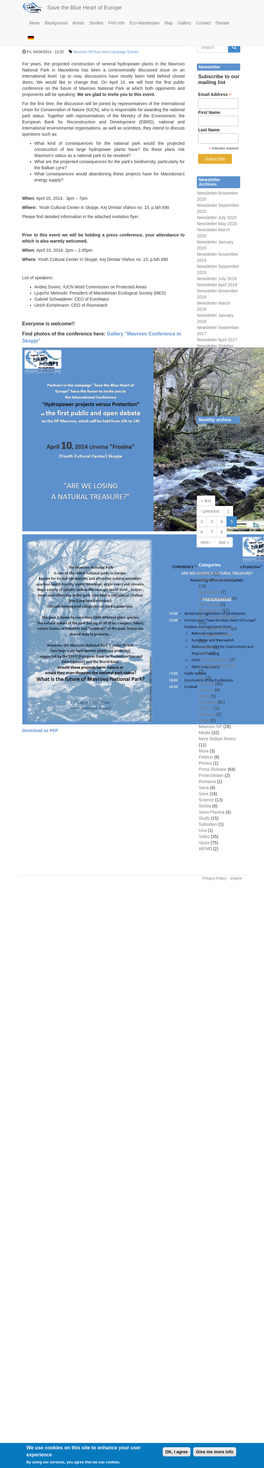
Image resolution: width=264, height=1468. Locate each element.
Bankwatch (209, 592)
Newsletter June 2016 (217, 358)
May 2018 (208, 458)
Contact (203, 22)
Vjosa (204, 842)
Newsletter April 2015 (217, 382)
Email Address (214, 94)
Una (203, 830)
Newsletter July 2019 (217, 278)
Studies (96, 22)
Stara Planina (211, 812)
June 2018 (209, 465)
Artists (78, 22)
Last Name (209, 129)
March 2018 (210, 446)
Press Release (212, 769)
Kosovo (206, 708)
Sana (204, 787)
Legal (204, 720)
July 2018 (208, 471)
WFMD (205, 848)
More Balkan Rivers (217, 738)
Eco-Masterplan (145, 22)
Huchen (206, 689)
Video (204, 836)
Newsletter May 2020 (217, 223)
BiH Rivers (209, 604)
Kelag (204, 696)
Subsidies (208, 824)
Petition (206, 757)
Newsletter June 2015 (217, 376)
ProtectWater (211, 775)
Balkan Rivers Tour (216, 579)
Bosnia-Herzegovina (218, 616)
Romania (207, 781)
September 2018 (214, 483)
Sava (203, 793)
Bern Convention (214, 598)
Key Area (101, 52)
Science (206, 799)
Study (204, 818)
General (206, 683)
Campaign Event (214, 628)
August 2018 (211, 477)
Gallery (184, 22)
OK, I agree (176, 1455)
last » (224, 542)
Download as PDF (40, 730)
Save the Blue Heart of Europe (84, 8)
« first (206, 500)
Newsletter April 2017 (217, 339)
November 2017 (214, 428)
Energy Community (217, 665)
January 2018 (212, 440)
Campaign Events (124, 52)
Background (56, 22)
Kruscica (207, 714)
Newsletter (207, 327)
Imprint (236, 878)
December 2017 (214, 434)
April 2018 (208, 452)
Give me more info (214, 1455)
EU (201, 677)
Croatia (205, 647)
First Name (209, 112)
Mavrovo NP (84, 52)
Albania (206, 573)
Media (204, 732)
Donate (222, 22)
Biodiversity (210, 610)
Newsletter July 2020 (217, 217)
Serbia (205, 806)
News (34, 22)
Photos (205, 763)
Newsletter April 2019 (217, 284)
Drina (204, 653)
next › (206, 542)
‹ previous (210, 511)
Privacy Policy (214, 878)
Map (169, 22)
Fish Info (116, 22)
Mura (203, 751)
